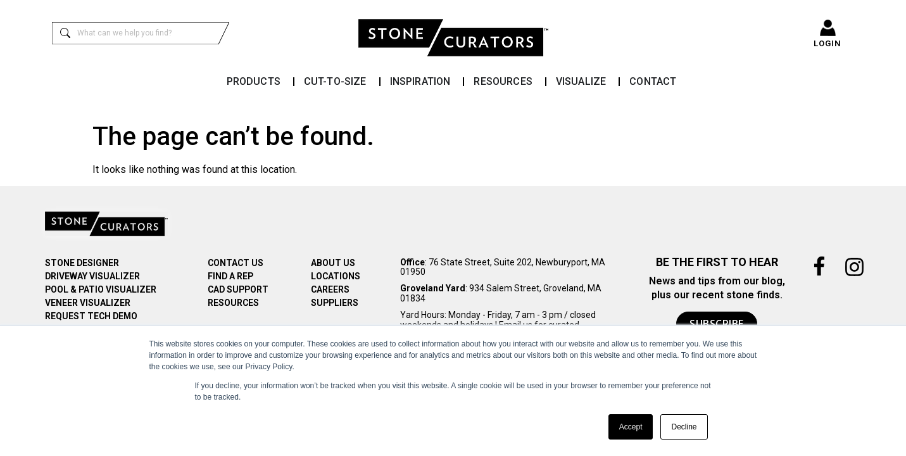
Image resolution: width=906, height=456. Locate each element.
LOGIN (827, 43)
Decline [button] (683, 426)
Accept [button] (631, 426)
